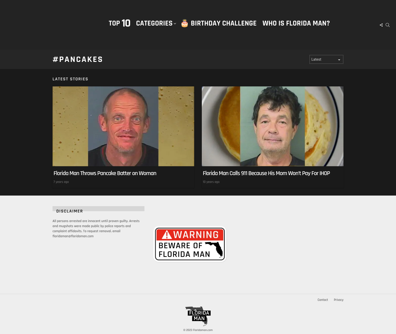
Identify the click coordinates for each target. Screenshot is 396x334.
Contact (322, 300)
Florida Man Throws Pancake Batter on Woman (105, 173)
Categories (154, 28)
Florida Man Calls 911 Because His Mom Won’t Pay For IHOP (266, 173)
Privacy (338, 300)
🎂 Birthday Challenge (218, 23)
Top (119, 23)
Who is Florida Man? (296, 23)
